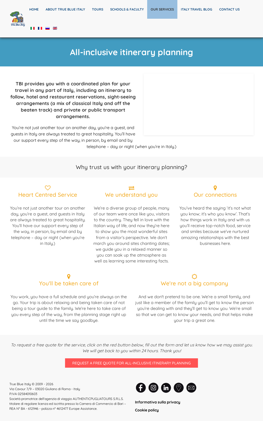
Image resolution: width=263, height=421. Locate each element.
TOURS (97, 9)
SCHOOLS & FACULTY (127, 9)
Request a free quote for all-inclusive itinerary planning (131, 363)
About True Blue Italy (65, 9)
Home (34, 9)
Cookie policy (147, 410)
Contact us (229, 9)
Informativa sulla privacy (157, 402)
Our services (162, 9)
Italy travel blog (196, 9)
